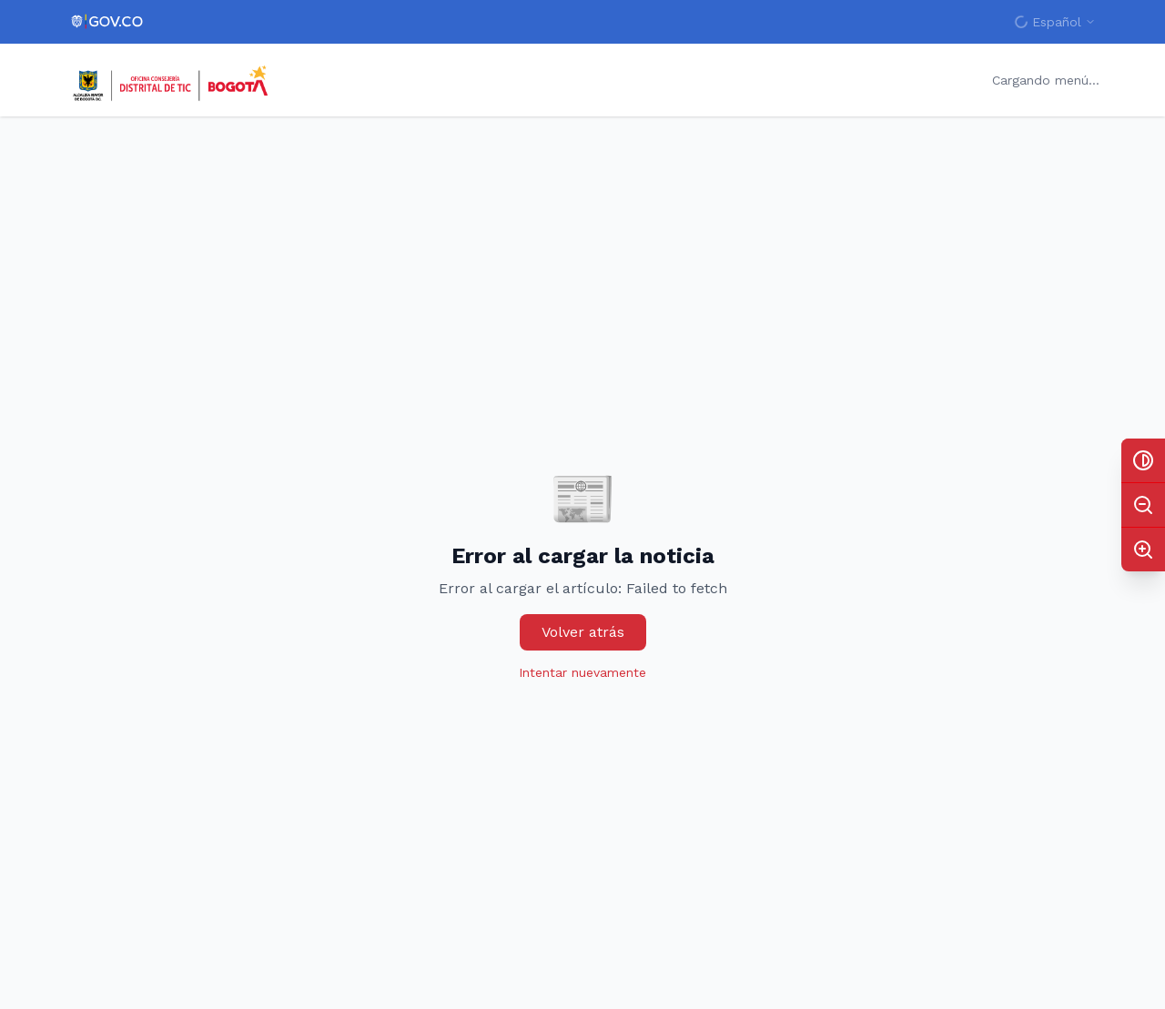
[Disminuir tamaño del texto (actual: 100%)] (1143, 505)
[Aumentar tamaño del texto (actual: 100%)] (1143, 549)
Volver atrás (583, 632)
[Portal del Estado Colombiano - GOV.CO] (108, 22)
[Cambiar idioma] (1054, 22)
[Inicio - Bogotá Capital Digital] (172, 80)
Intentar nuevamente (582, 672)
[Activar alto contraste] (1143, 460)
